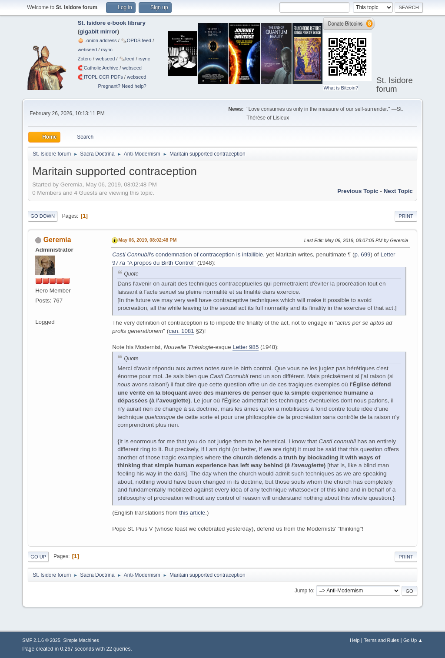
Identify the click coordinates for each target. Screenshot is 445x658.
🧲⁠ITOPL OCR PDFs (100, 77)
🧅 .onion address (97, 40)
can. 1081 (181, 331)
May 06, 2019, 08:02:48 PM (147, 240)
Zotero (85, 58)
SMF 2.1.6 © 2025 (41, 640)
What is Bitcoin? (340, 87)
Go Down (42, 216)
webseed (87, 49)
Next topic (398, 191)
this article (192, 512)
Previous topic (358, 191)
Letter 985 (245, 347)
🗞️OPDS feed (136, 40)
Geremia (57, 239)
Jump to (304, 591)
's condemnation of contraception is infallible (187, 254)
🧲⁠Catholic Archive (98, 67)
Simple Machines (81, 640)
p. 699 (362, 254)
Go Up (38, 556)
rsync (107, 49)
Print (406, 216)
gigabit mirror (98, 31)
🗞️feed (127, 58)
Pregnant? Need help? (122, 86)
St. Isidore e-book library (112, 23)
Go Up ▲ (413, 640)
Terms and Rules (381, 640)
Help (354, 640)
